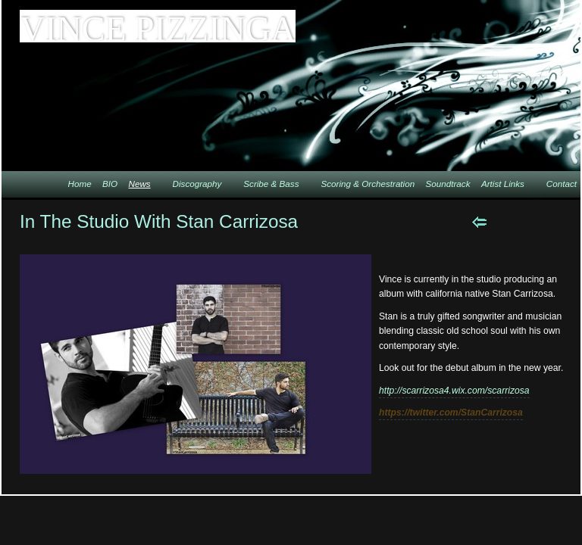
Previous (479, 221)
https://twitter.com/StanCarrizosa (451, 412)
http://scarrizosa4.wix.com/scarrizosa (454, 390)
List (556, 221)
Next (517, 221)
